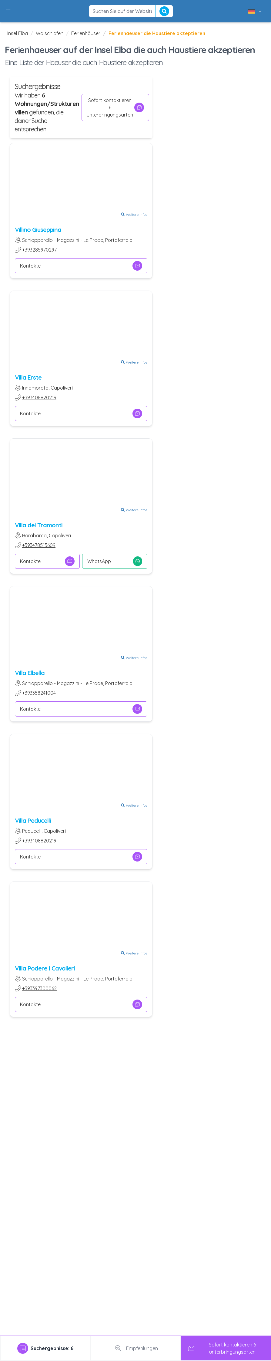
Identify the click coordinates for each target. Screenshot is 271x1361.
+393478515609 (38, 545)
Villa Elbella (30, 673)
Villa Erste (28, 377)
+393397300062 (39, 988)
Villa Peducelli (33, 820)
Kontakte (81, 266)
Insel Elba (17, 33)
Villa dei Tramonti (38, 525)
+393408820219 (39, 397)
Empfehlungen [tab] (135, 1348)
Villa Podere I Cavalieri (45, 968)
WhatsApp (114, 561)
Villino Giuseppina (38, 229)
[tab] (45, 1348)
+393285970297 (39, 250)
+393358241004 (39, 693)
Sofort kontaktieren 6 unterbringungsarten (115, 107)
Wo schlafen (49, 33)
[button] (9, 11)
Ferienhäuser (85, 33)
